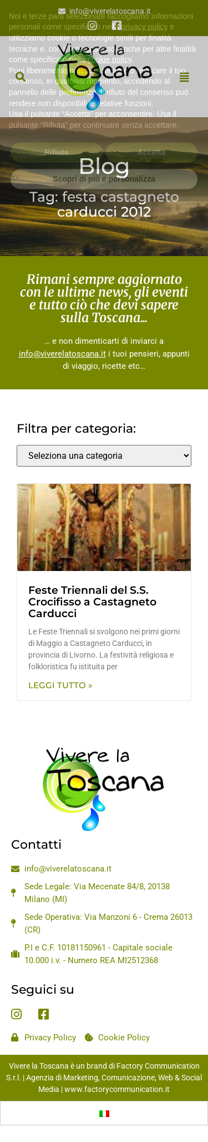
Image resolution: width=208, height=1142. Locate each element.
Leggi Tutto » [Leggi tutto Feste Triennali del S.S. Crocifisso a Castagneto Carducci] (60, 685)
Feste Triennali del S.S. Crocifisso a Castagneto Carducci (92, 602)
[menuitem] (104, 1113)
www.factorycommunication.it (117, 1089)
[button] (20, 77)
